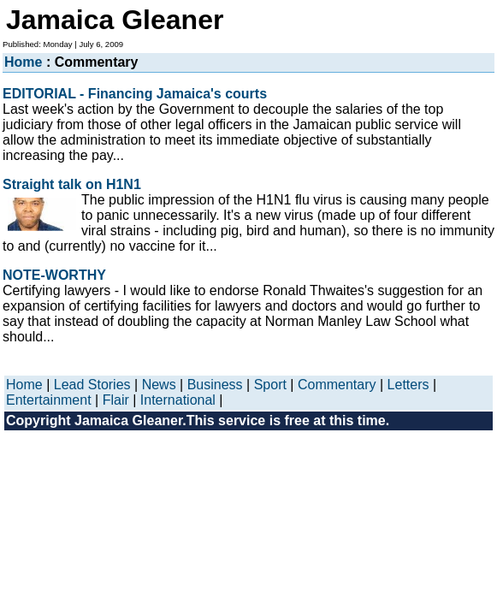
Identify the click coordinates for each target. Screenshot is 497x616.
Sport (270, 384)
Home (23, 62)
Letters (408, 384)
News (159, 384)
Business (215, 384)
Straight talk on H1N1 (72, 184)
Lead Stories (92, 384)
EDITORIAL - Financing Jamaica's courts (135, 93)
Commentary (337, 384)
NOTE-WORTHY (54, 275)
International (178, 400)
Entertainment (49, 400)
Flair (116, 400)
